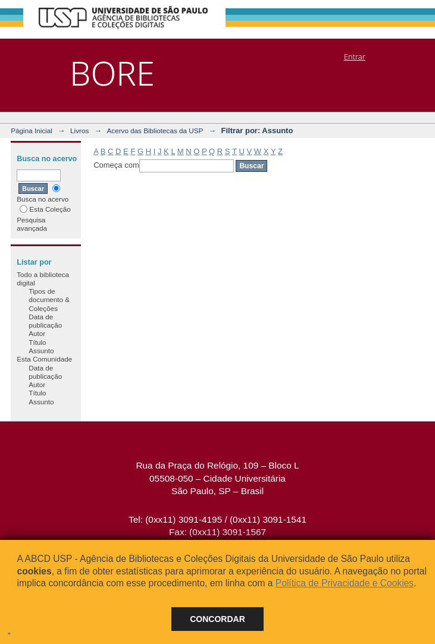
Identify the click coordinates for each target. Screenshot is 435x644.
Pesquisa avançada (32, 224)
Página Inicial (31, 130)
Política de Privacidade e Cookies (345, 583)
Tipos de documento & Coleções (49, 299)
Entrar (354, 56)
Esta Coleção (45, 209)
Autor (37, 333)
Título (37, 342)
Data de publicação (45, 321)
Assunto (41, 350)
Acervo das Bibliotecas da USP (155, 130)
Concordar (217, 619)
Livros (79, 130)
